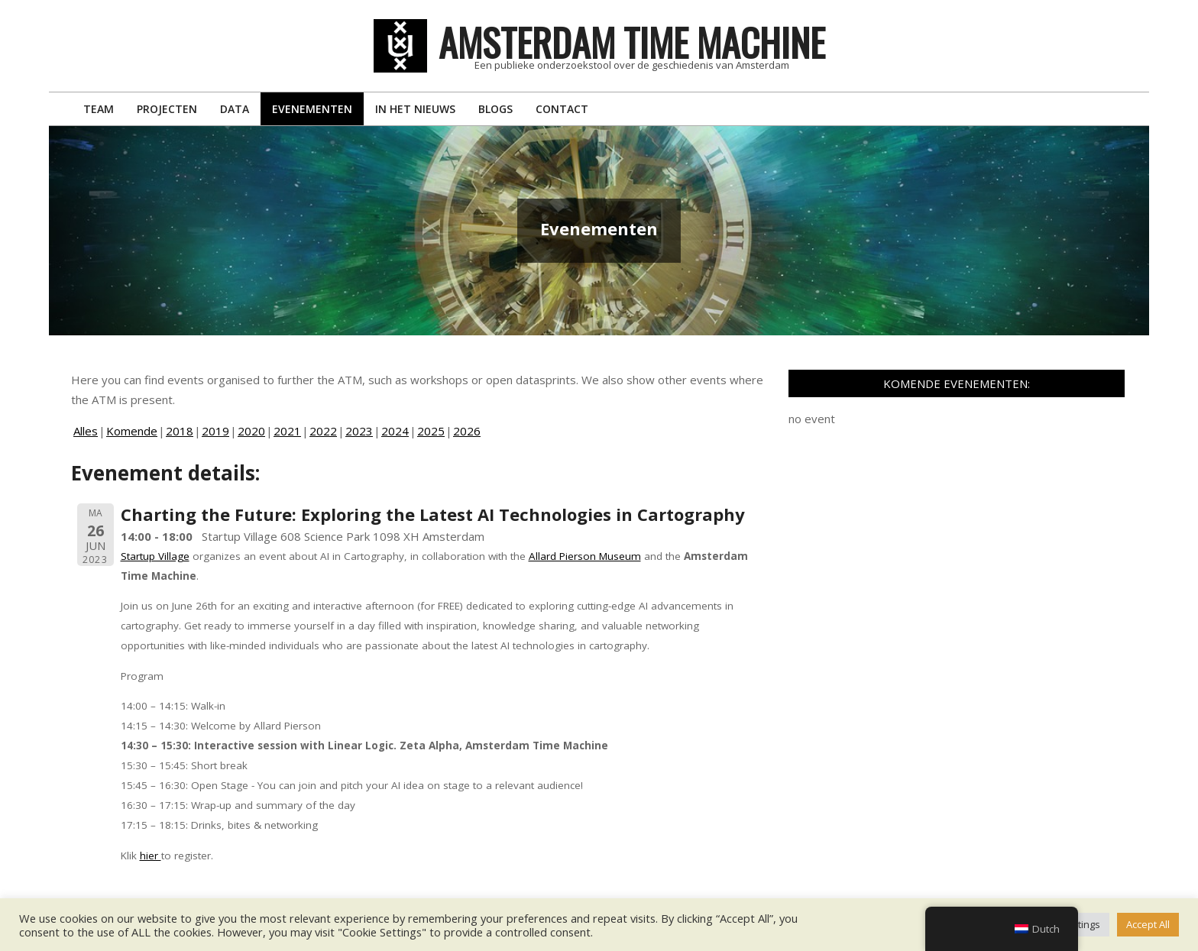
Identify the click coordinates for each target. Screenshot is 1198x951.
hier (150, 855)
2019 (215, 430)
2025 (431, 430)
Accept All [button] (1148, 924)
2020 (251, 430)
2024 (395, 430)
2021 (287, 430)
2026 (467, 430)
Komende (131, 430)
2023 (359, 430)
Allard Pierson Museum (585, 556)
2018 (179, 430)
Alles (85, 430)
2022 (323, 430)
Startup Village (155, 556)
